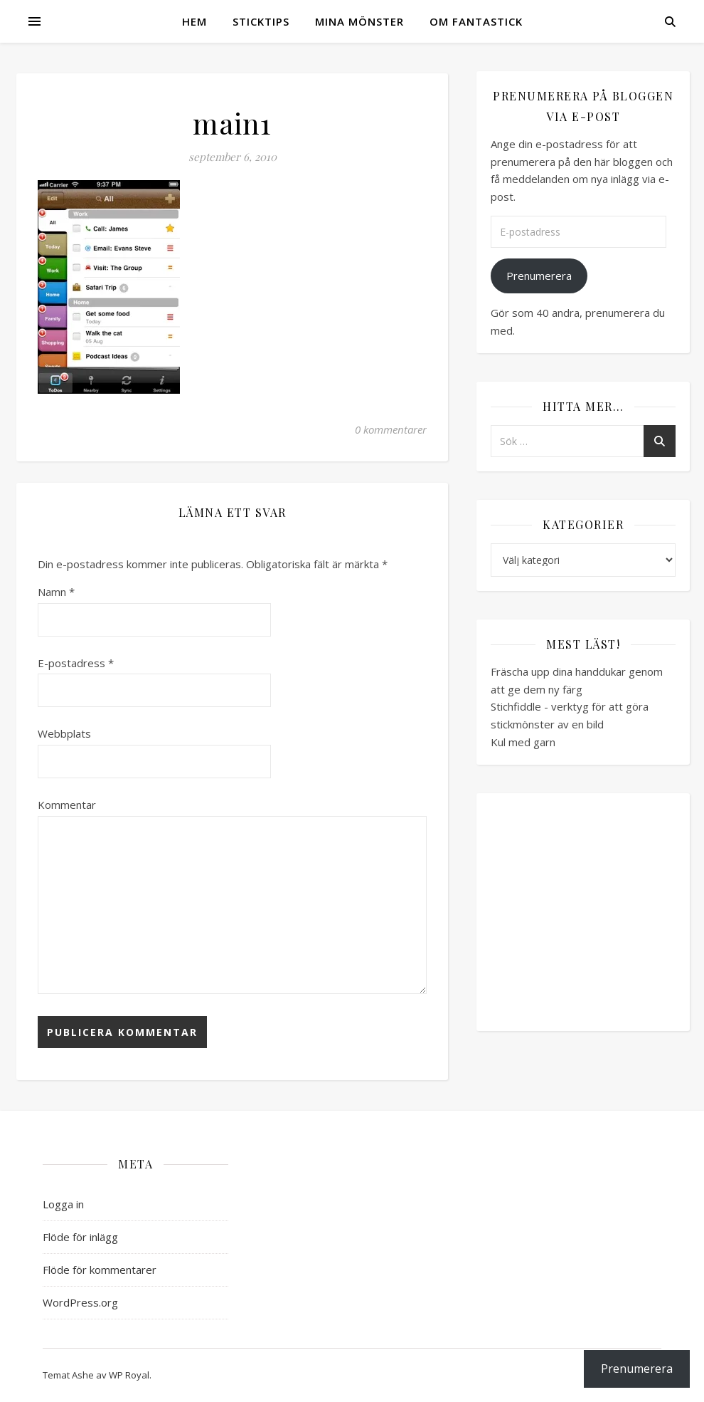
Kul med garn (523, 742)
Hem (194, 21)
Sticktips (261, 21)
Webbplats (64, 733)
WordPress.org (80, 1302)
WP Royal (129, 1375)
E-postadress (76, 663)
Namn (56, 592)
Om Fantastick (476, 21)
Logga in (63, 1204)
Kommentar (67, 804)
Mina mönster (359, 21)
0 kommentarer (391, 429)
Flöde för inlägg (80, 1237)
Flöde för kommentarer (99, 1269)
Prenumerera (539, 275)
